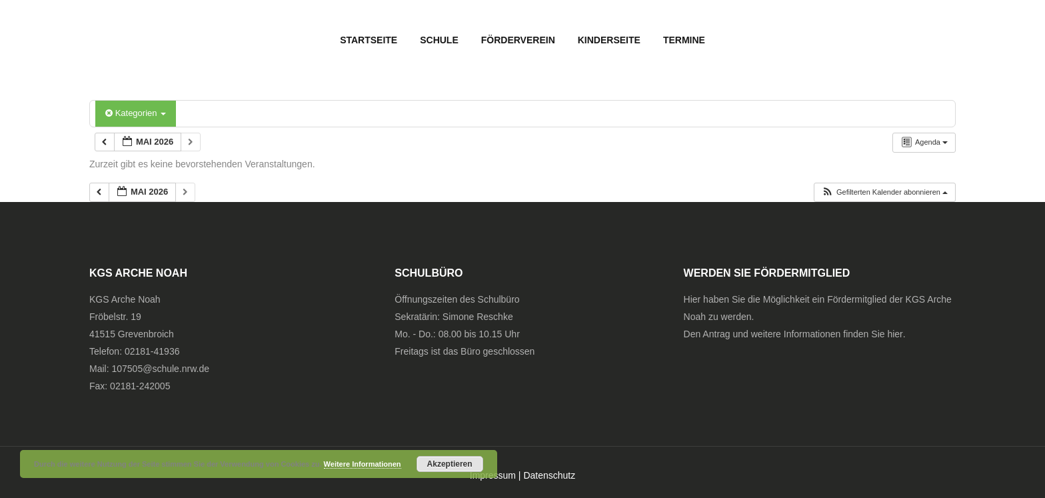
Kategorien (135, 113)
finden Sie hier (873, 334)
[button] (884, 192)
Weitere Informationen (362, 464)
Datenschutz (549, 475)
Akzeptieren (450, 464)
